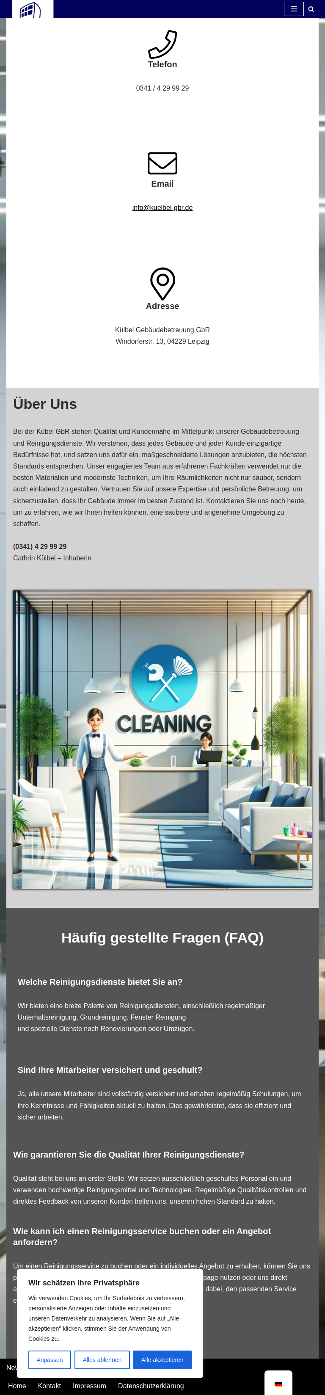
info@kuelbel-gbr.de (162, 207)
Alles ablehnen (102, 1359)
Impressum (89, 1385)
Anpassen (49, 1359)
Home (17, 1385)
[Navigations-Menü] (294, 9)
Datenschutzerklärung (151, 1385)
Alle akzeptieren (162, 1359)
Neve (14, 1367)
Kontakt (49, 1385)
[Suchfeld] (311, 9)
